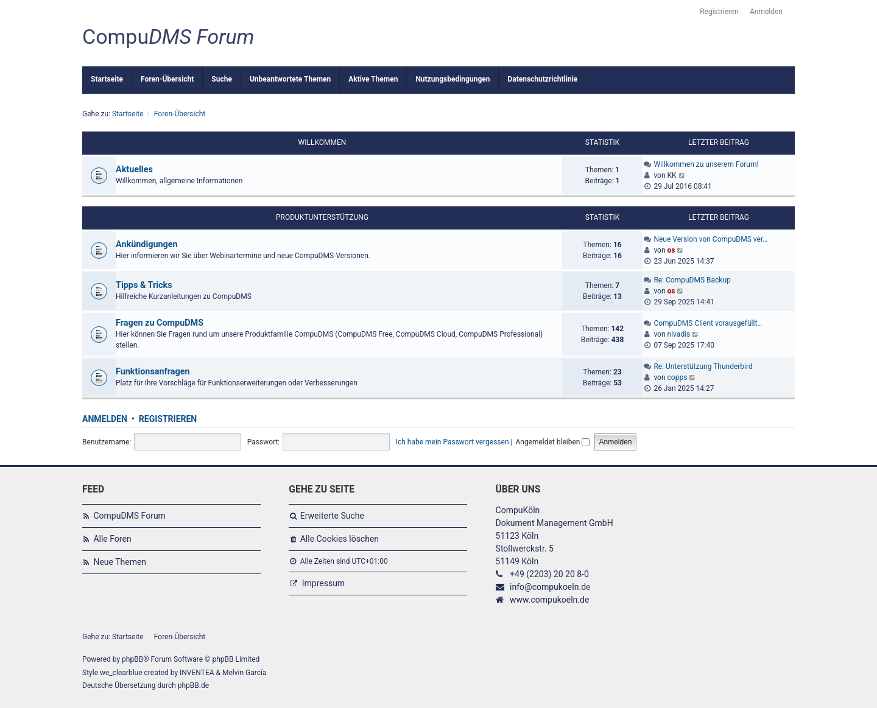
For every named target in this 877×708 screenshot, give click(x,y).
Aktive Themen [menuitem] (373, 79)
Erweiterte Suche (332, 515)
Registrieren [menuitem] (719, 11)
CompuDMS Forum (129, 515)
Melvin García (244, 672)
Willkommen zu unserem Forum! (705, 164)
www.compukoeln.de (549, 600)
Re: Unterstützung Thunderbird (702, 366)
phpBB (132, 659)
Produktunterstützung (322, 217)
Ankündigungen (147, 244)
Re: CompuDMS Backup (691, 280)
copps (677, 377)
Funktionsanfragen (153, 371)
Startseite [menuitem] (107, 79)
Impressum (323, 583)
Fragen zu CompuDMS (159, 323)
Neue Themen (119, 562)
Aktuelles (134, 169)
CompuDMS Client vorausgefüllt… (707, 323)
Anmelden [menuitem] (766, 11)
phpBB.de (193, 685)
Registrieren (168, 419)
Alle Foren (112, 539)
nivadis (679, 334)
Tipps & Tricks (144, 285)
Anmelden (104, 419)
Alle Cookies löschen (339, 539)
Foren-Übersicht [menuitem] (167, 79)
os (671, 250)
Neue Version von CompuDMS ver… (710, 239)
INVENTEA (197, 672)
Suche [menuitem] (221, 79)
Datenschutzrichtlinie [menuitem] (542, 79)
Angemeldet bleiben (552, 442)
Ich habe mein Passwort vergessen (452, 442)
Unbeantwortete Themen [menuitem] (290, 79)
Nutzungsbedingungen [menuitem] (452, 79)
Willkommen (322, 142)
